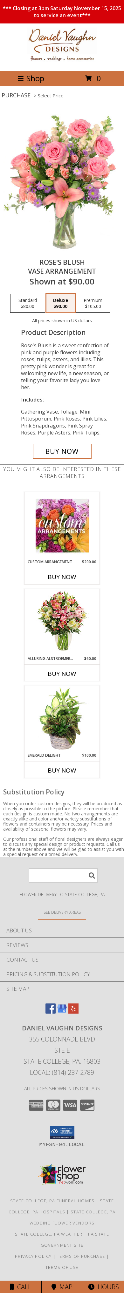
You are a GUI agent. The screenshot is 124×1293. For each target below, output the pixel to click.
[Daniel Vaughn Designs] (62, 61)
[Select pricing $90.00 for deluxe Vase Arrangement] (60, 303)
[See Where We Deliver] (62, 912)
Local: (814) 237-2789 (62, 1072)
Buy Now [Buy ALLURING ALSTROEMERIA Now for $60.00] (62, 673)
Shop (30, 78)
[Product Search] (63, 875)
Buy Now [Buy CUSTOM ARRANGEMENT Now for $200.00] (62, 577)
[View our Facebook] (50, 1011)
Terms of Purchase (81, 1256)
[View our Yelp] (73, 1011)
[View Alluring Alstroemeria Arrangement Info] (62, 622)
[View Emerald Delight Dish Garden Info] (62, 719)
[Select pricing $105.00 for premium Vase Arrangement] (93, 303)
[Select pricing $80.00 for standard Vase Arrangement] (27, 303)
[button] (62, 1132)
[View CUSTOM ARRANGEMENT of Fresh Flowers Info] (62, 525)
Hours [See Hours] (103, 1287)
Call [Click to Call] (20, 1287)
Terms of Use (62, 1267)
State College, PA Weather (49, 1234)
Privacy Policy (33, 1256)
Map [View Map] (62, 1287)
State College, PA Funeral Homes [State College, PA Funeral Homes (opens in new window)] (52, 1201)
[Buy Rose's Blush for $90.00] (62, 451)
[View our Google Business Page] (62, 1011)
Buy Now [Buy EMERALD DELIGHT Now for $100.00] (62, 770)
